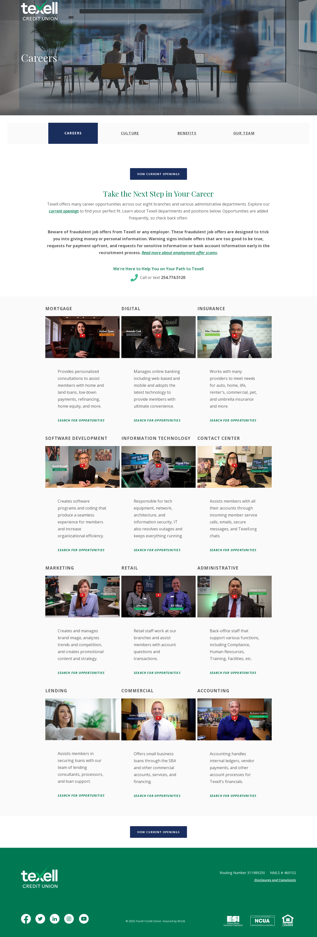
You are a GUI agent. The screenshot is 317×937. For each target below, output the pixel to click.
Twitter (41, 921)
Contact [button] (211, 11)
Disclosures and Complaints (275, 880)
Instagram (70, 921)
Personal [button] (101, 11)
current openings (64, 211)
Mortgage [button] (147, 11)
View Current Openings (162, 174)
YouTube (84, 921)
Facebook (27, 921)
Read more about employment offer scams (179, 252)
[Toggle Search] (257, 11)
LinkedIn (55, 921)
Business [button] (123, 11)
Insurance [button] (171, 11)
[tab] (73, 133)
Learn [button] (192, 11)
